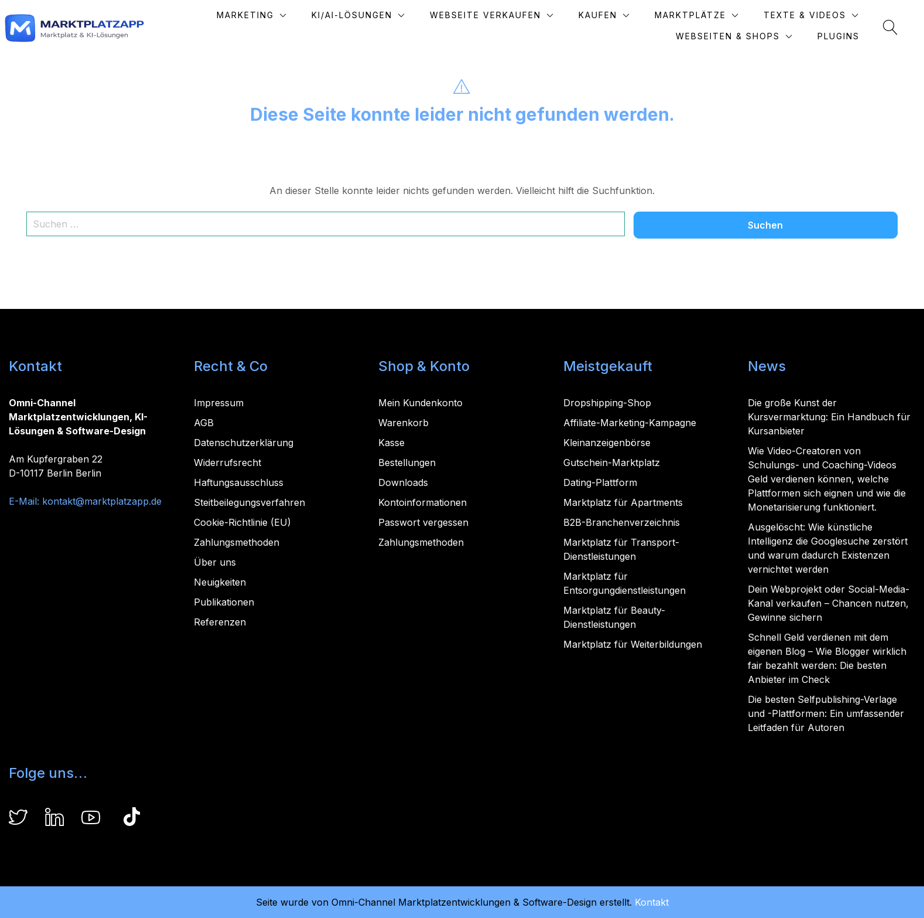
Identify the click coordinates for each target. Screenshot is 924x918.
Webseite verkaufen (508, 15)
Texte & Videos (827, 15)
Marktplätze (713, 15)
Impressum (219, 403)
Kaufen (620, 15)
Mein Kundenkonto (420, 403)
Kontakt (652, 902)
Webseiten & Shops (751, 36)
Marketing (268, 15)
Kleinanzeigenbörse (607, 442)
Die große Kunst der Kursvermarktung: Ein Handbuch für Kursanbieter (829, 417)
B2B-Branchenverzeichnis (621, 522)
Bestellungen (407, 462)
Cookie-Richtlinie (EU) (242, 522)
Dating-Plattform (600, 482)
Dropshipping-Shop (607, 403)
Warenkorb (403, 423)
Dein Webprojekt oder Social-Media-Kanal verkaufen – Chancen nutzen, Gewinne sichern (828, 603)
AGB (204, 423)
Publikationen (224, 602)
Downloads (403, 482)
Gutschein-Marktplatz (611, 462)
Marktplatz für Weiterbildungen (632, 644)
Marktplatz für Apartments (623, 502)
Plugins (861, 36)
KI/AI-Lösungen (374, 15)
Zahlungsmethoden (236, 542)
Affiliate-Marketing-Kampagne (629, 423)
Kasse (391, 442)
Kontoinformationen (422, 502)
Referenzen (220, 622)
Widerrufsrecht (227, 462)
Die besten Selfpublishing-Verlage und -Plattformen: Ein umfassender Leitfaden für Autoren (826, 713)
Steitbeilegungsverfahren (249, 502)
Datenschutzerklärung (243, 442)
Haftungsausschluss (238, 482)
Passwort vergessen (423, 522)
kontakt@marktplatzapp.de (102, 501)
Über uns (215, 562)
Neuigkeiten (220, 582)
